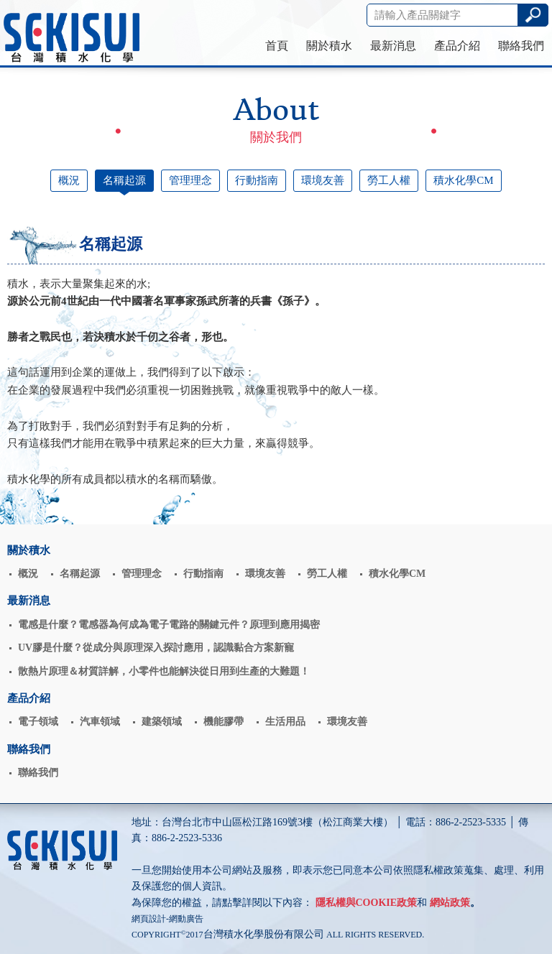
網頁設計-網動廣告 (167, 919)
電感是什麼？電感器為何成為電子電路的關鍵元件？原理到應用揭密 (169, 624)
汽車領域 (100, 721)
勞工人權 (388, 180)
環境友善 (322, 180)
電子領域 (38, 721)
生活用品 (285, 721)
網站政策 (450, 902)
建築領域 (162, 721)
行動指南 (256, 180)
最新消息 (393, 46)
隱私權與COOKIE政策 (367, 902)
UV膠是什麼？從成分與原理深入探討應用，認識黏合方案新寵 (156, 647)
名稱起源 (124, 180)
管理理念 (190, 180)
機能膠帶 (223, 721)
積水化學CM (463, 180)
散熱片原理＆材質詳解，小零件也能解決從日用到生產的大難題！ (164, 671)
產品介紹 (457, 46)
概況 (69, 180)
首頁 (276, 46)
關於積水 (329, 46)
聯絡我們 (521, 46)
